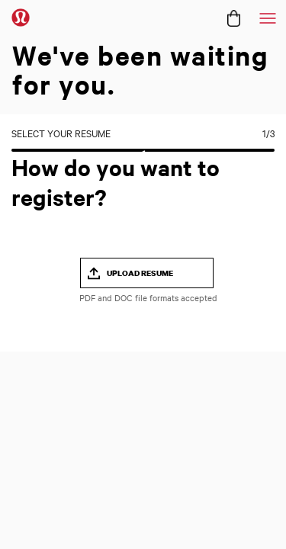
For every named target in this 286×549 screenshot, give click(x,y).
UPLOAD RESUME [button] (140, 273)
